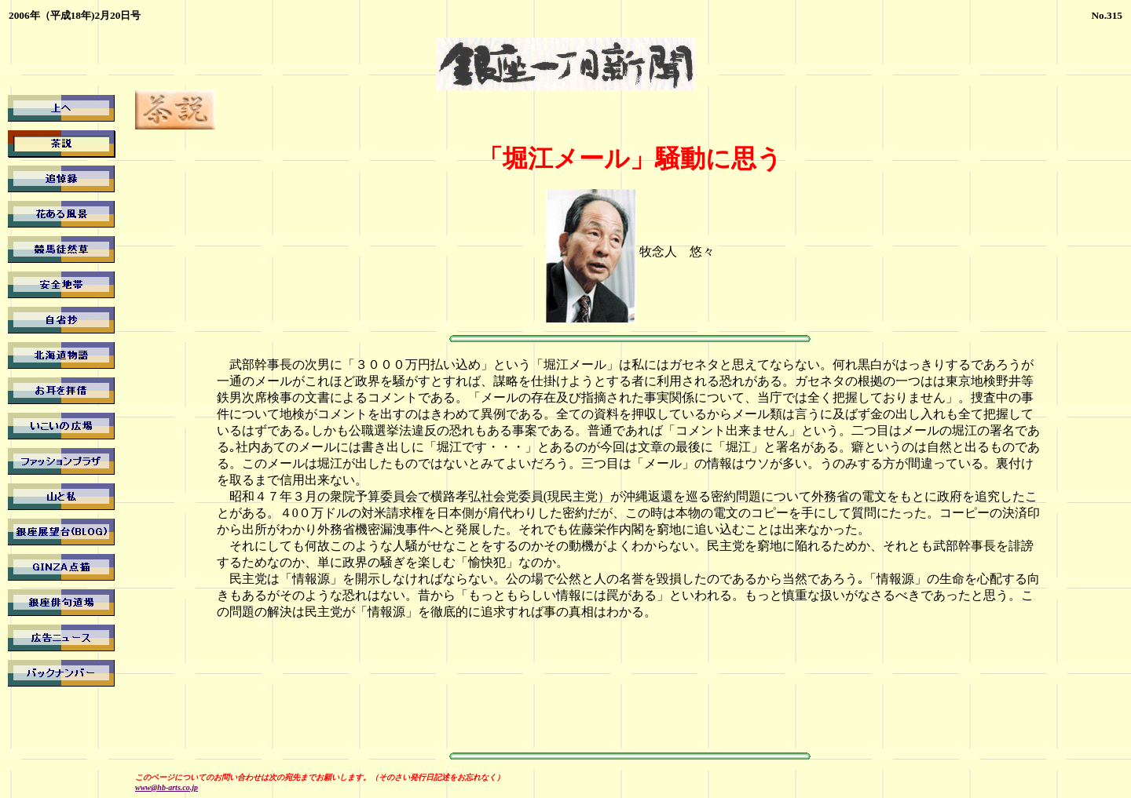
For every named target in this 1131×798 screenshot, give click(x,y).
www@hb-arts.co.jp (166, 787)
